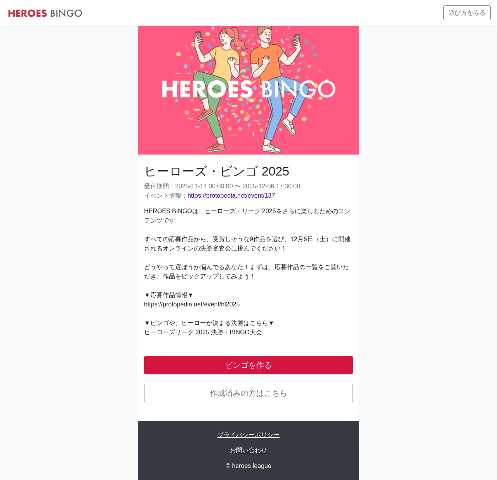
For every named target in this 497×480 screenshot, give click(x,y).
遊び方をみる (467, 12)
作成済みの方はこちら (248, 393)
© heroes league (248, 466)
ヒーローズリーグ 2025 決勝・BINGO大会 (203, 332)
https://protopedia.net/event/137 (231, 195)
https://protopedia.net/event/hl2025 (192, 304)
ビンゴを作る (248, 365)
